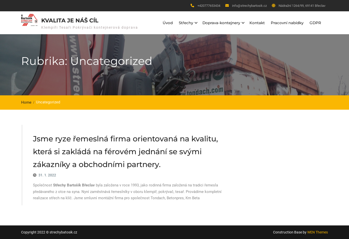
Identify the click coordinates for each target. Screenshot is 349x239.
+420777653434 (208, 6)
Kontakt (257, 22)
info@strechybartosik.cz (249, 6)
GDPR (315, 22)
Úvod (168, 22)
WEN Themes (317, 232)
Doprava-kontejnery (221, 22)
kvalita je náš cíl (69, 20)
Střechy (186, 22)
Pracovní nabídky (287, 22)
